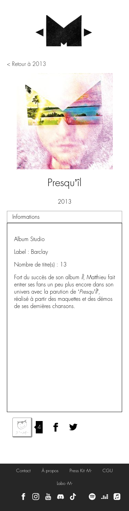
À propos (50, 471)
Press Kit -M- (80, 471)
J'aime (22, 428)
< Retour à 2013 (26, 64)
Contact (23, 471)
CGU (108, 471)
